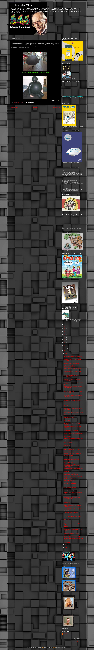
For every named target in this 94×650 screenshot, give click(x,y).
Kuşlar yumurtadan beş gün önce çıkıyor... (71, 365)
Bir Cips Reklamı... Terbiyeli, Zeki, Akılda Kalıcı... (73, 356)
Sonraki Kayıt (14, 107)
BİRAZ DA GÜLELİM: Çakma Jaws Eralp (71, 363)
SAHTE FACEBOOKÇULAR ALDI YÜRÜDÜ (72, 449)
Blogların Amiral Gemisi (67, 634)
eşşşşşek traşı (66, 411)
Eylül (65, 545)
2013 (65, 342)
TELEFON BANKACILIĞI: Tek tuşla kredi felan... (73, 369)
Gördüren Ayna (67, 535)
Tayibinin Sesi (66, 471)
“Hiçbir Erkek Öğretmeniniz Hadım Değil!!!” (72, 536)
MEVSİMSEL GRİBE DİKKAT (69, 378)
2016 (65, 337)
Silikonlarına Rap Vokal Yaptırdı (70, 435)
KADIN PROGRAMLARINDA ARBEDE (71, 443)
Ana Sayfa (35, 107)
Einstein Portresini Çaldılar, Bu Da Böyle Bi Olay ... (73, 540)
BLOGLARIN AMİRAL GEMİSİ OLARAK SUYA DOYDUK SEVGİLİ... (72, 498)
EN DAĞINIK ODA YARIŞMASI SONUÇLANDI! (72, 400)
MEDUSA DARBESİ (68, 357)
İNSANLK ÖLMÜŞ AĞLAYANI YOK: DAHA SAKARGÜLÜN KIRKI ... (72, 452)
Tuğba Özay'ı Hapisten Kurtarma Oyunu (71, 527)
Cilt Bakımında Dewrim (68, 455)
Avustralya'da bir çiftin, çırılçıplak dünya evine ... (73, 403)
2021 (65, 329)
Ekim (66, 544)
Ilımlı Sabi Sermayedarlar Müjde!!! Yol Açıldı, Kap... (73, 468)
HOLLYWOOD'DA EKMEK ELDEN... (70, 464)
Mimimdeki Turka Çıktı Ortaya (69, 431)
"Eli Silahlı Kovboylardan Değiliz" (70, 487)
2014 (65, 340)
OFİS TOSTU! (66, 414)
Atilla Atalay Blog (21, 5)
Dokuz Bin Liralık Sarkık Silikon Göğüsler (71, 481)
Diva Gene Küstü (67, 420)
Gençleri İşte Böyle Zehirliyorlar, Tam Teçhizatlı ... (73, 368)
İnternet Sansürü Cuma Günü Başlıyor (71, 474)
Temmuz (66, 549)
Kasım (66, 354)
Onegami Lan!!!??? (67, 445)
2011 (65, 345)
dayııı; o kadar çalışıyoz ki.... (69, 490)
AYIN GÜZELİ (66, 402)
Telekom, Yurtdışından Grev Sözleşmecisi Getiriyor (73, 433)
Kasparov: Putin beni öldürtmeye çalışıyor (71, 459)
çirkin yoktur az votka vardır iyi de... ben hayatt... (73, 415)
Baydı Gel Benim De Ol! (68, 462)
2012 (65, 344)
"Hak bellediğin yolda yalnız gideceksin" (71, 512)
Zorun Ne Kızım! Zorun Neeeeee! (70, 483)
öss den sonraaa (67, 502)
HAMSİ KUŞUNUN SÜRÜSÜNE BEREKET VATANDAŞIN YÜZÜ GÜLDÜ (72, 447)
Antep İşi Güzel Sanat (68, 442)
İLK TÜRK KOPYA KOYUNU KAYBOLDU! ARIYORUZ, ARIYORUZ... (71, 399)
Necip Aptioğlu (66, 519)
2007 (65, 351)
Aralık (66, 353)
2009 (65, 348)
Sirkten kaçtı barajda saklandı (69, 366)
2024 (65, 326)
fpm (43, 647)
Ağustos (66, 547)
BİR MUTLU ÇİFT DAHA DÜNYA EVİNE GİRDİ (72, 453)
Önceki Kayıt (56, 107)
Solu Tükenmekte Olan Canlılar (70, 478)
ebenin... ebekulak (67, 489)
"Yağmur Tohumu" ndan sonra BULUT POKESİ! (72, 516)
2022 (65, 328)
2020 (65, 331)
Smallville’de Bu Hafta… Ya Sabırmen (71, 430)
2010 (65, 347)
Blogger (54, 647)
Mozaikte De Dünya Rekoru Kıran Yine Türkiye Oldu (73, 422)
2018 (65, 334)
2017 (65, 336)
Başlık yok (66, 384)
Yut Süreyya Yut (67, 542)
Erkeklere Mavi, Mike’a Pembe (69, 469)
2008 (65, 350)
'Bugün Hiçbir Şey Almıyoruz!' (69, 428)
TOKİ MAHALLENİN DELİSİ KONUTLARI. (71, 533)
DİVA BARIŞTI (66, 510)
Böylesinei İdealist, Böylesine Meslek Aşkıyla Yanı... (73, 438)
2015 (65, 339)
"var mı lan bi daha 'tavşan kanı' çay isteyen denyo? (73, 412)
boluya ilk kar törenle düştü (69, 417)
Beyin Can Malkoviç (67, 436)
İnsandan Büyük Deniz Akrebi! (69, 480)
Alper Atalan (65, 633)
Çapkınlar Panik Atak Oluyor (69, 361)
